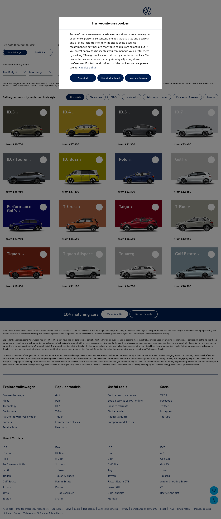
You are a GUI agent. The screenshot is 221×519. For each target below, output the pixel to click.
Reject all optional (110, 78)
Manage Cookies (138, 78)
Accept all (83, 78)
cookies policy (87, 67)
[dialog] (110, 259)
